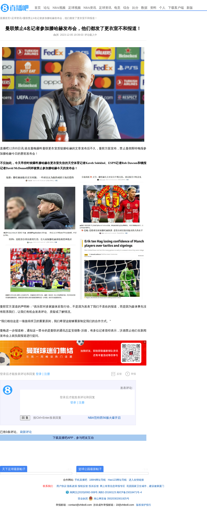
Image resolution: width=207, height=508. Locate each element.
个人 (162, 7)
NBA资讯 (89, 7)
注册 (47, 374)
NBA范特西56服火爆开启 (104, 417)
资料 (153, 7)
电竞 (117, 7)
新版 (190, 7)
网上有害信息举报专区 (112, 486)
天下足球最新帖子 (14, 469)
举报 (133, 373)
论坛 (46, 7)
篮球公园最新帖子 (90, 469)
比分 (135, 7)
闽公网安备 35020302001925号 (109, 498)
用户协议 (61, 486)
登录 (39, 374)
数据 (144, 7)
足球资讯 (105, 7)
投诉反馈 (94, 486)
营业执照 (83, 498)
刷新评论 (26, 432)
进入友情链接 (136, 479)
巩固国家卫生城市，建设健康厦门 (145, 486)
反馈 (119, 373)
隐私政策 (72, 486)
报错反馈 (83, 486)
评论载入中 (90, 34)
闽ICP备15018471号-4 (129, 492)
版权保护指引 (143, 504)
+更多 (69, 469)
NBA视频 (58, 7)
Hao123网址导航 (117, 479)
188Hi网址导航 (97, 479)
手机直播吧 (81, 479)
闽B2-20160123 (107, 492)
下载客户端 (176, 7)
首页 (37, 7)
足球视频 (74, 7)
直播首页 (5, 18)
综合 (126, 7)
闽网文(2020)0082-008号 (81, 492)
